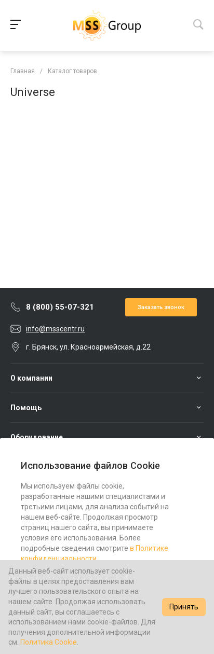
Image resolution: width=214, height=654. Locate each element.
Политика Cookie (48, 642)
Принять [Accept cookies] (183, 607)
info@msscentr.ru (55, 329)
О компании (31, 378)
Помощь (26, 407)
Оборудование (36, 437)
